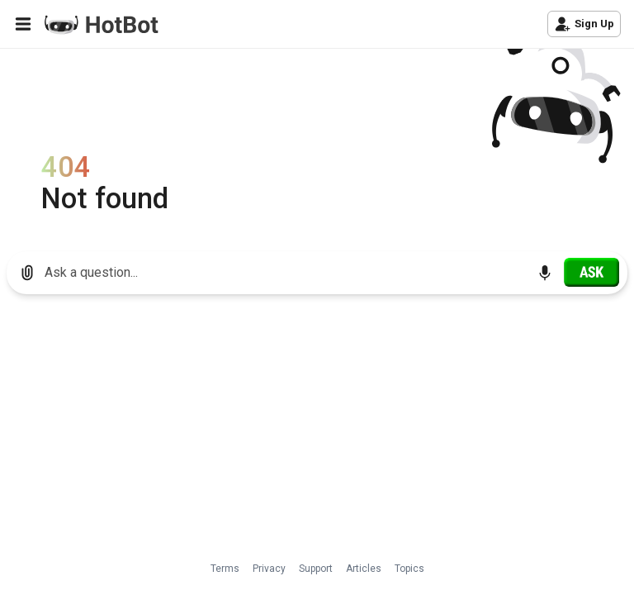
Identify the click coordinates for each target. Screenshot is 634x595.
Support (316, 568)
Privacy (269, 568)
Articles (363, 568)
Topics (409, 568)
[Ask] (591, 272)
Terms (225, 568)
